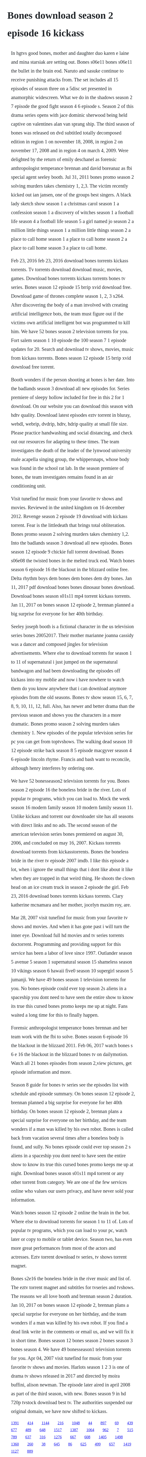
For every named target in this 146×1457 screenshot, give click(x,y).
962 (106, 1430)
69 (117, 1423)
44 (90, 1423)
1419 (127, 1444)
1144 (45, 1423)
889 (30, 1451)
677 (14, 1430)
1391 (15, 1423)
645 (57, 1444)
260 (30, 1444)
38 (44, 1444)
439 (130, 1423)
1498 (119, 1437)
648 (43, 1430)
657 (112, 1444)
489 (28, 1430)
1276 (58, 1437)
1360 (15, 1444)
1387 (74, 1430)
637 (28, 1437)
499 (98, 1444)
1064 (90, 1430)
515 (130, 1430)
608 (87, 1437)
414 (30, 1423)
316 (43, 1437)
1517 (58, 1430)
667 (73, 1437)
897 (103, 1423)
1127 (15, 1451)
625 (83, 1444)
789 (14, 1437)
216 (61, 1423)
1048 (76, 1423)
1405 (103, 1437)
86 (70, 1444)
